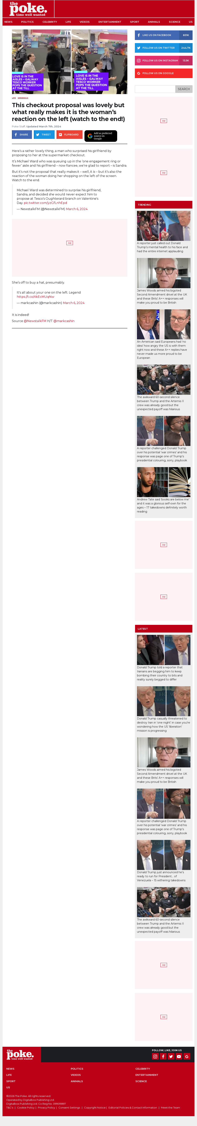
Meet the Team (170, 1107)
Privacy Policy (46, 1107)
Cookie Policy (25, 1107)
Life (68, 21)
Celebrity (50, 21)
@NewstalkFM (35, 321)
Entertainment (109, 21)
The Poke (28, 9)
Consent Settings (69, 1107)
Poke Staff (18, 126)
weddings (23, 98)
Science (174, 21)
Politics (27, 21)
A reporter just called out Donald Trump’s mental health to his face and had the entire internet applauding (162, 247)
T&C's (9, 1107)
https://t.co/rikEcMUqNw (35, 297)
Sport (134, 21)
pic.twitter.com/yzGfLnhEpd (45, 203)
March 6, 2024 (77, 209)
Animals (154, 21)
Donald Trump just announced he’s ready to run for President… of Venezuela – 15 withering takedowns (161, 876)
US (191, 21)
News (8, 21)
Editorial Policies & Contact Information (133, 1107)
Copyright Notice (95, 1107)
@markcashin (63, 321)
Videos (85, 21)
